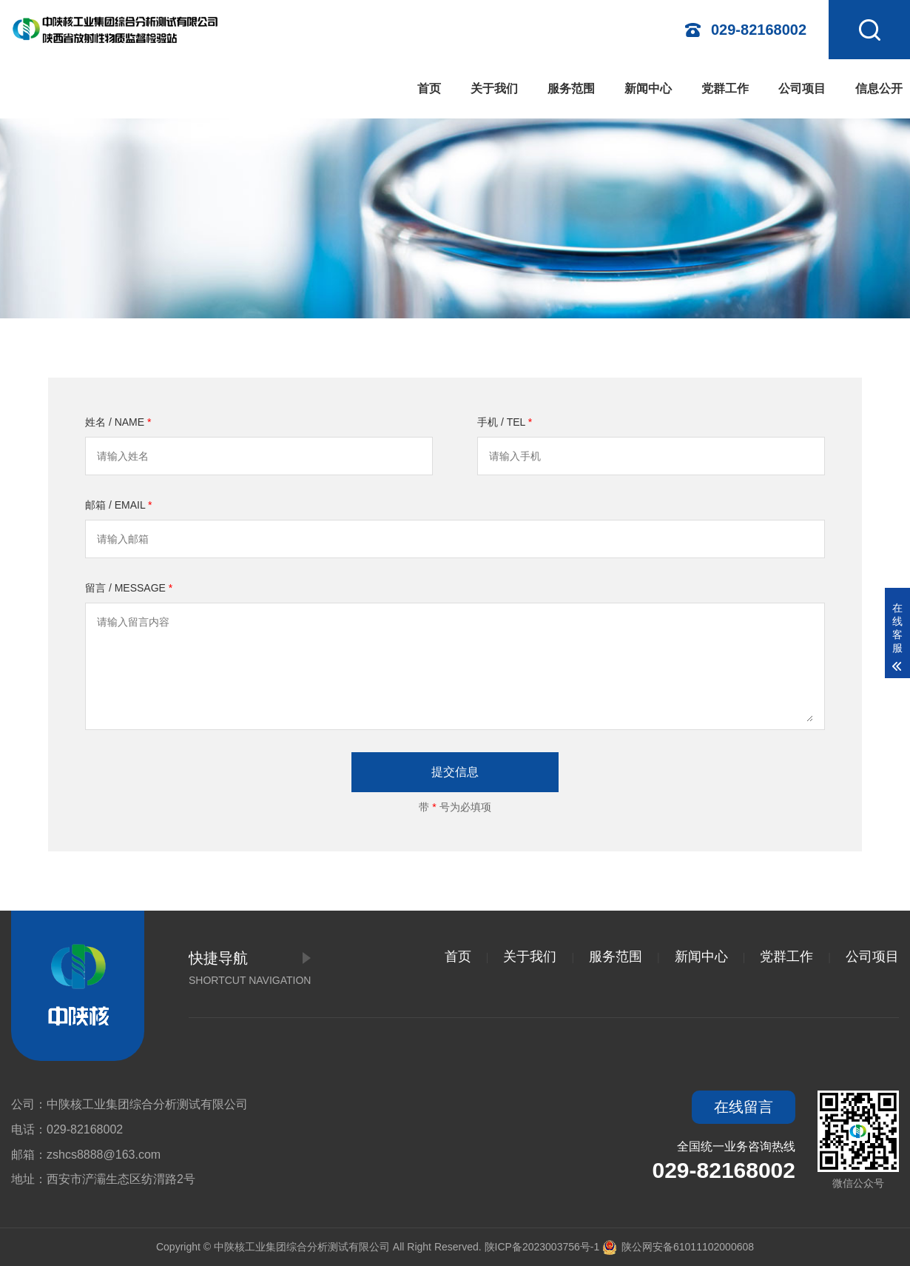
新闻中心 (648, 88)
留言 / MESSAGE (128, 588)
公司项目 (802, 88)
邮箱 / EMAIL (118, 505)
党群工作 (725, 88)
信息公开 (879, 88)
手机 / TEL (504, 422)
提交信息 (455, 772)
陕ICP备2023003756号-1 (542, 1247)
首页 (429, 88)
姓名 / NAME (118, 422)
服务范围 (571, 88)
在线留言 (743, 1107)
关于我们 (494, 88)
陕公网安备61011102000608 (678, 1247)
